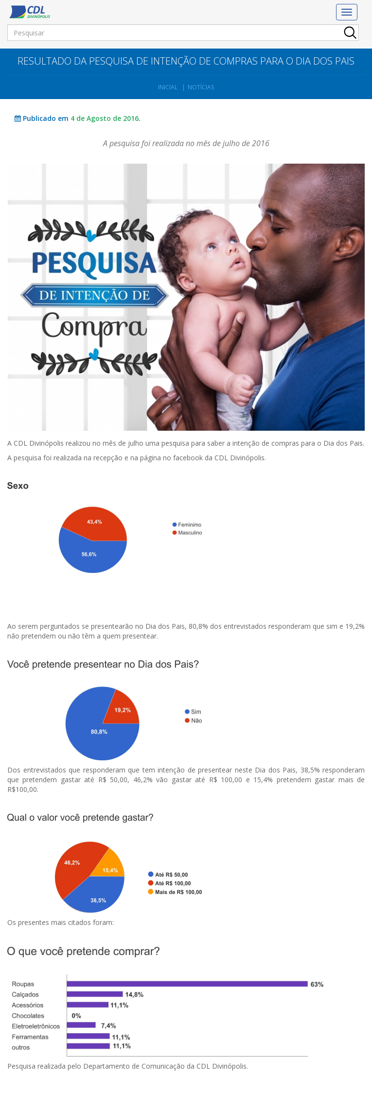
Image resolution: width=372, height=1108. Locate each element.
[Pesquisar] (183, 32)
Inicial (167, 87)
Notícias (201, 87)
